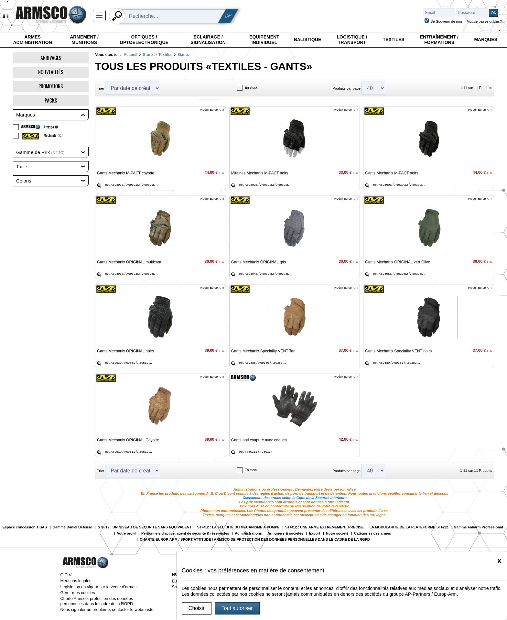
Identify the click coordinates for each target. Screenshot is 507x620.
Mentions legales (75, 580)
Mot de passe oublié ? (484, 21)
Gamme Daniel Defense (72, 527)
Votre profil (126, 533)
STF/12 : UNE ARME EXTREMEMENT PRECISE (324, 527)
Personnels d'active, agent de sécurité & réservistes (185, 533)
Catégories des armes (372, 533)
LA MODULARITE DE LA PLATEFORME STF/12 (408, 527)
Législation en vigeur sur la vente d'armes (98, 586)
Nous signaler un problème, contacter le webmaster (107, 609)
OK (228, 16)
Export (314, 533)
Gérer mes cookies (77, 592)
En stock (251, 87)
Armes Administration (32, 39)
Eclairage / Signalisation (208, 39)
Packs (51, 100)
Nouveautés (50, 72)
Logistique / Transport (352, 39)
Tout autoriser (237, 608)
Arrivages (50, 57)
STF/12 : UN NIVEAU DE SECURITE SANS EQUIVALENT (144, 527)
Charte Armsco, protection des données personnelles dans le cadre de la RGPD (96, 601)
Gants (183, 54)
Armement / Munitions (84, 39)
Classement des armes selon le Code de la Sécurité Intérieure (295, 498)
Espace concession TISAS (24, 527)
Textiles (394, 39)
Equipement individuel (264, 39)
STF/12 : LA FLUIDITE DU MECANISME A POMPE (238, 527)
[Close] (499, 560)
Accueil (130, 54)
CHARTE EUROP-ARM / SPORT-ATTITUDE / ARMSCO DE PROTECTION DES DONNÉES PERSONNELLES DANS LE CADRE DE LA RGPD (255, 539)
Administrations (248, 533)
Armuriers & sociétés (285, 533)
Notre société (337, 533)
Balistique (307, 39)
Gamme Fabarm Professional (478, 527)
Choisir (197, 608)
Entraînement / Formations (439, 39)
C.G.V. (66, 574)
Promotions (50, 86)
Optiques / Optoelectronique (144, 39)
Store (148, 54)
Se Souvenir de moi (446, 21)
